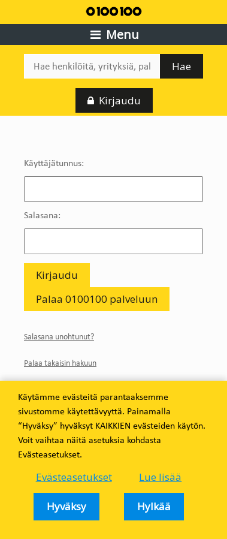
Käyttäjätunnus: (54, 162)
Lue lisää (160, 477)
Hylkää (154, 506)
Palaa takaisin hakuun (60, 363)
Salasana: (42, 215)
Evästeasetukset (74, 477)
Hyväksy (66, 506)
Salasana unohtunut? (59, 337)
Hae (181, 66)
